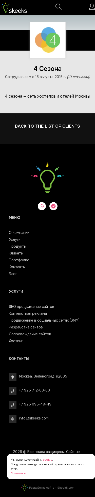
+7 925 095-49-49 (35, 404)
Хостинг (16, 341)
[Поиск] (58, 8)
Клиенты (16, 253)
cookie (47, 459)
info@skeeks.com (34, 418)
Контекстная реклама (28, 313)
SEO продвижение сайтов (31, 306)
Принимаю (18, 473)
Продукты (17, 246)
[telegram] (53, 206)
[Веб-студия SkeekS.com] (13, 7)
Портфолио (19, 260)
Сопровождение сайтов (30, 334)
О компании (19, 232)
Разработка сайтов (26, 327)
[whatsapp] (42, 206)
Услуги (15, 239)
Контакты (17, 267)
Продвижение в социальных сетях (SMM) (44, 320)
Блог (13, 274)
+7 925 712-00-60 (34, 390)
